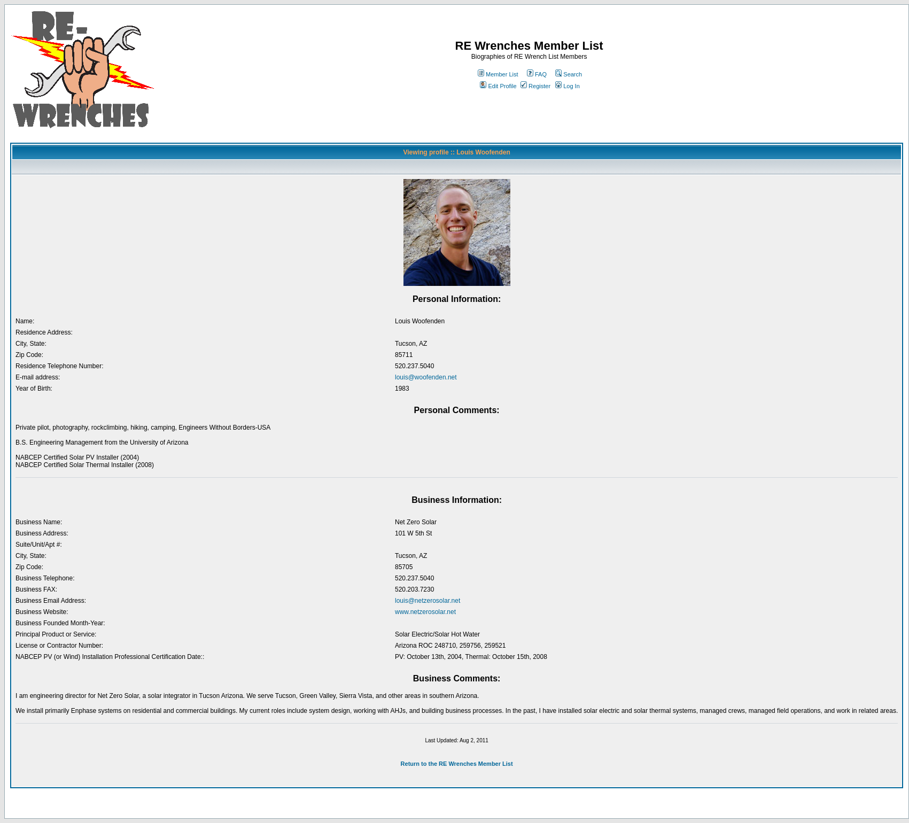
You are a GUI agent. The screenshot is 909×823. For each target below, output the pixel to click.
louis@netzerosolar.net (427, 600)
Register (535, 86)
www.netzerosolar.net (425, 612)
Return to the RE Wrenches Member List (457, 763)
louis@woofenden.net (426, 377)
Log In (567, 86)
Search (568, 74)
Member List (498, 74)
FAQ (537, 74)
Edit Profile (498, 86)
